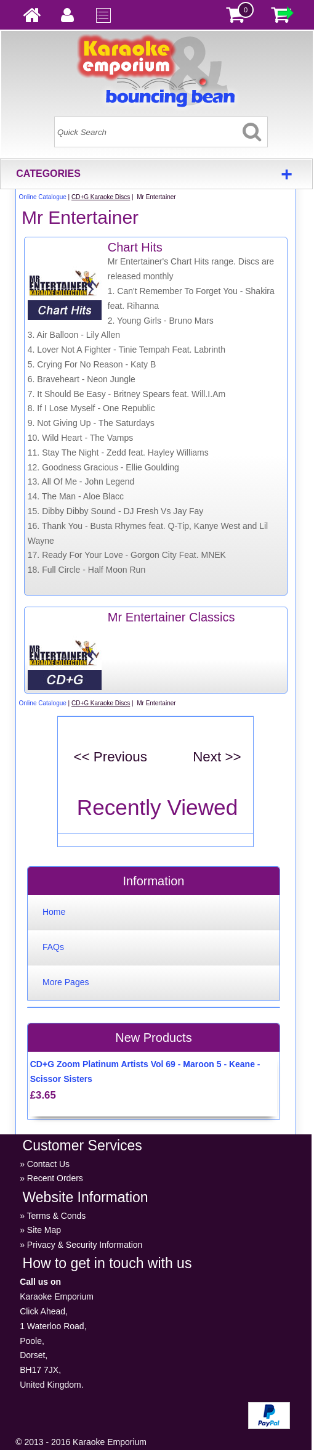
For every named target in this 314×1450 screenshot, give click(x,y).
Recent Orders (55, 1178)
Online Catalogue (42, 197)
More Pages (65, 982)
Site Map (44, 1230)
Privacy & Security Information (85, 1245)
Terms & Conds (56, 1216)
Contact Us (48, 1164)
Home (53, 912)
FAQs (53, 947)
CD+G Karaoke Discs (100, 197)
